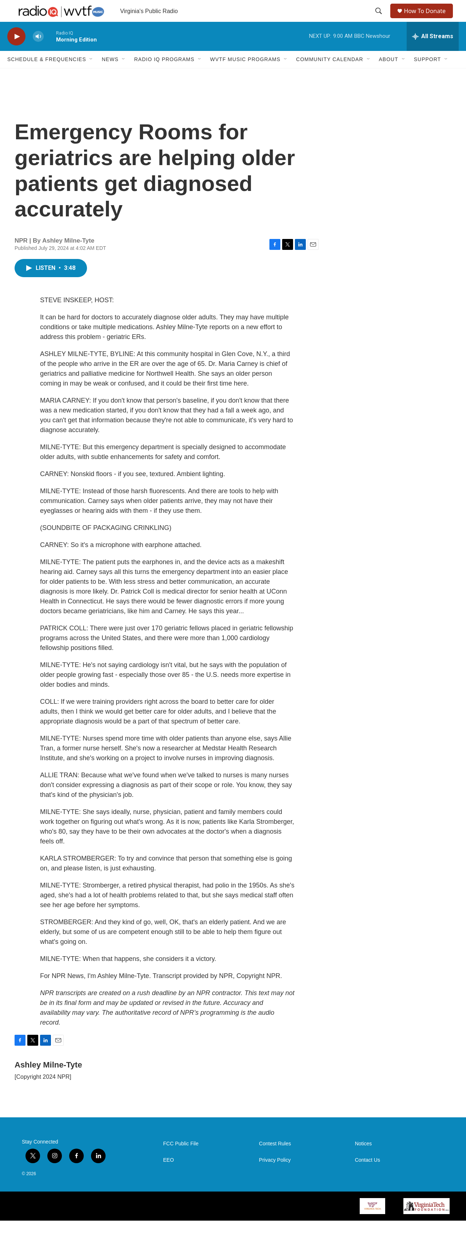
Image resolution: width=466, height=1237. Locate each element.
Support (427, 76)
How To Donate (427, 19)
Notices (363, 1160)
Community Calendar (329, 76)
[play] (16, 53)
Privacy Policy (275, 1176)
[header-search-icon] (379, 19)
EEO (168, 1176)
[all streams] (433, 52)
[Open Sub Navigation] (91, 76)
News (110, 76)
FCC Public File (180, 1160)
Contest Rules (275, 1160)
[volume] (38, 53)
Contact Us (367, 1176)
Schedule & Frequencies (46, 76)
